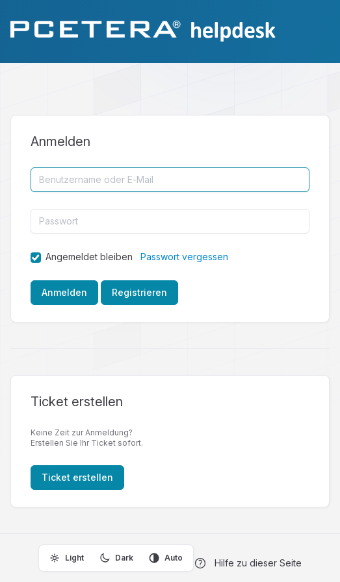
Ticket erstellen (77, 477)
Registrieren (139, 292)
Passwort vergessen (184, 256)
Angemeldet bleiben (89, 256)
